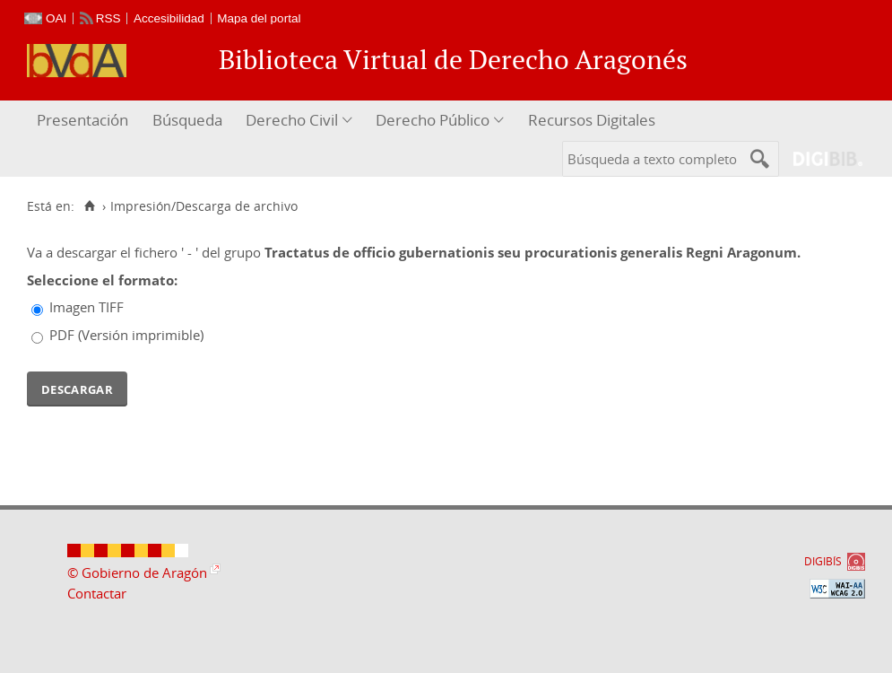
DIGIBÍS (823, 561)
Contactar (96, 593)
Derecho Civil (292, 119)
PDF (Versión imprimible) (126, 335)
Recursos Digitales (591, 119)
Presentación (82, 119)
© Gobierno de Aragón (137, 572)
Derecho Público (432, 119)
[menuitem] (85, 121)
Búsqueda (187, 119)
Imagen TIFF (86, 307)
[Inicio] (89, 206)
